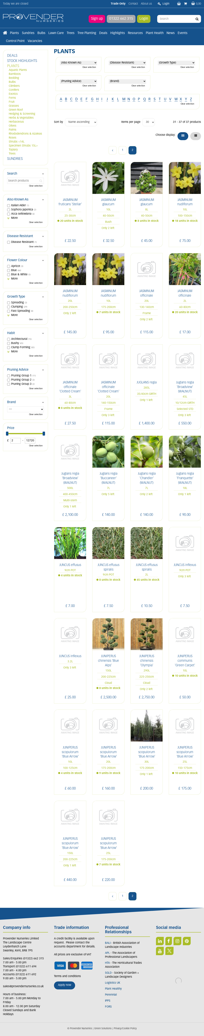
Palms (12, 129)
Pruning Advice (17, 369)
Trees (12, 153)
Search (12, 173)
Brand (11, 402)
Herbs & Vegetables (21, 117)
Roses (12, 137)
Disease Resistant (20, 236)
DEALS (12, 56)
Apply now (64, 985)
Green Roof (16, 109)
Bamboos (15, 74)
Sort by (58, 122)
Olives (12, 125)
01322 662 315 (121, 19)
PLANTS (13, 66)
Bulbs (12, 82)
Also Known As (17, 199)
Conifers (14, 90)
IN (177, 941)
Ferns (12, 98)
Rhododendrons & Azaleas (25, 133)
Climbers (14, 86)
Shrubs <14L (17, 141)
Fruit (12, 102)
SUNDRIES (15, 159)
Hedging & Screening (22, 113)
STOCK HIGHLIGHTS (22, 61)
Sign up (97, 19)
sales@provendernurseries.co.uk (23, 986)
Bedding (14, 78)
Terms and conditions (67, 976)
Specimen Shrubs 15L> (23, 145)
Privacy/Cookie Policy (125, 1028)
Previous (113, 150)
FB (168, 941)
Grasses (14, 106)
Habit (11, 333)
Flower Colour (17, 260)
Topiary (13, 149)
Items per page (130, 122)
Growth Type (16, 296)
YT (160, 951)
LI (160, 941)
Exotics (13, 94)
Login (143, 19)
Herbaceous (16, 121)
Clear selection (89, 67)
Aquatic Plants (18, 70)
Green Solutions (103, 1028)
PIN (187, 941)
